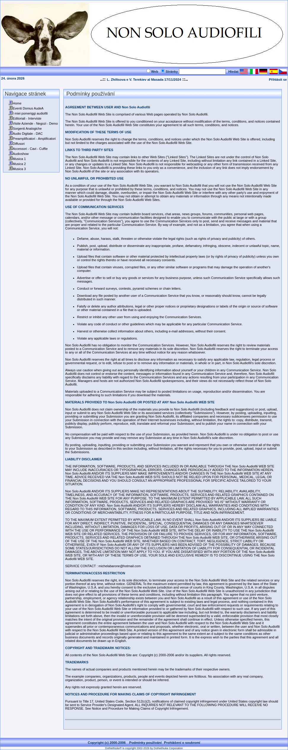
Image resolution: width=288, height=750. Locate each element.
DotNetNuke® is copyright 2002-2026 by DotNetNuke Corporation (144, 748)
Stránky (172, 71)
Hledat (233, 71)
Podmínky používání (145, 742)
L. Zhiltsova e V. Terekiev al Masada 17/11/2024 (144, 79)
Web (154, 71)
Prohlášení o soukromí (182, 742)
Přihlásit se (278, 79)
